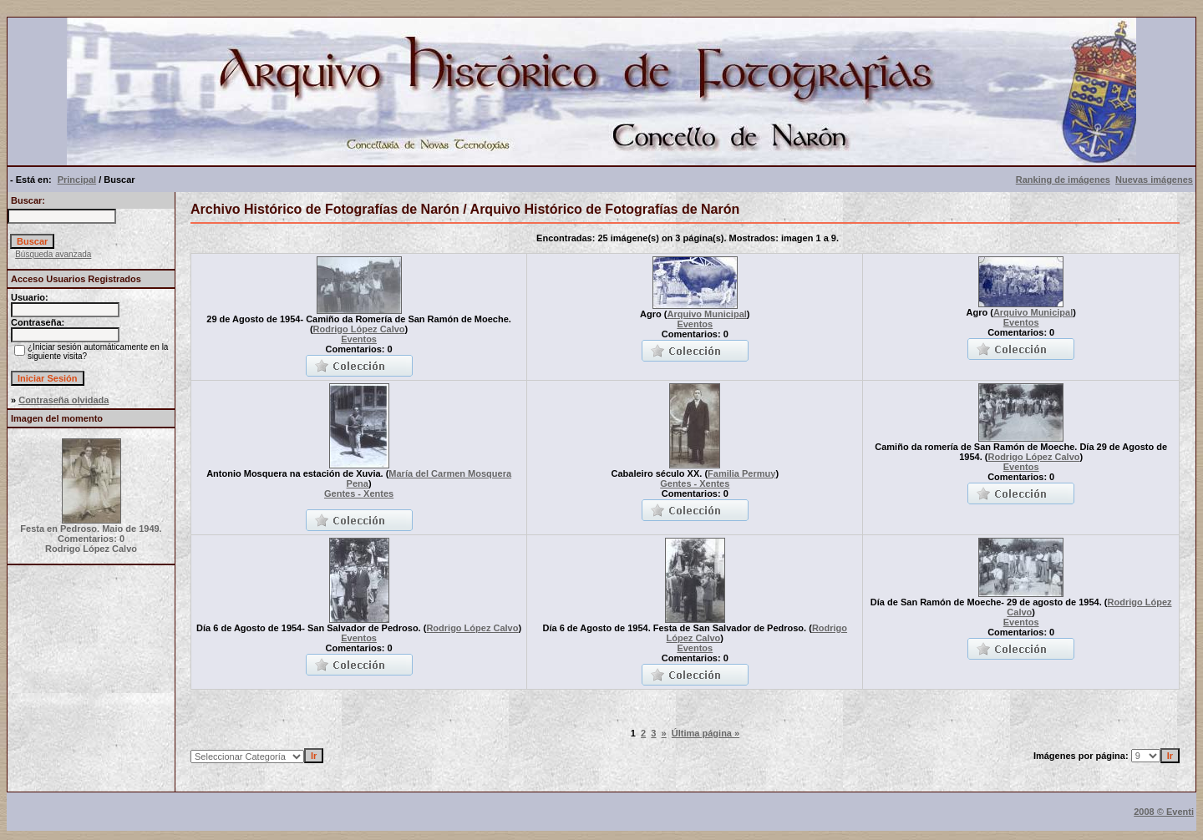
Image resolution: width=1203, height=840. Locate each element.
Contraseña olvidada (63, 400)
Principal (77, 180)
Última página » (705, 733)
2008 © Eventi (1164, 812)
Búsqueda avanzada (53, 254)
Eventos (359, 339)
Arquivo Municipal (706, 314)
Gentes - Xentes (358, 493)
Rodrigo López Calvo (359, 329)
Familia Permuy (741, 473)
